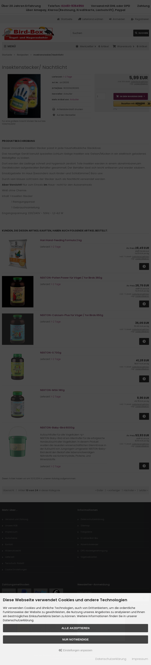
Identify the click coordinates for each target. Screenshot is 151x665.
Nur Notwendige (75, 639)
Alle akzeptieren (76, 628)
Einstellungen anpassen (75, 650)
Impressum (140, 659)
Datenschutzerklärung (110, 659)
